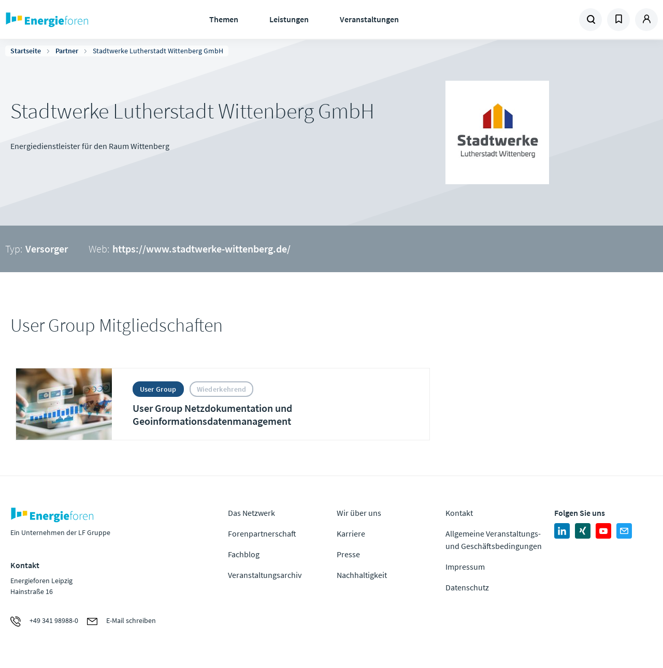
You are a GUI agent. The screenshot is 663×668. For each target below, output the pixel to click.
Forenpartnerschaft (262, 533)
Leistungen (289, 19)
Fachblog (244, 554)
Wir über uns (359, 513)
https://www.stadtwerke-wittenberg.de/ (201, 248)
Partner (66, 50)
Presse (348, 554)
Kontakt (459, 513)
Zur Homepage (77, 19)
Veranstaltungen (369, 19)
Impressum (465, 566)
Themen (223, 19)
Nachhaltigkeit (362, 575)
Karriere (351, 533)
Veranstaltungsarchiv (264, 575)
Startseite (25, 50)
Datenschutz (467, 587)
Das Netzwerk (251, 513)
